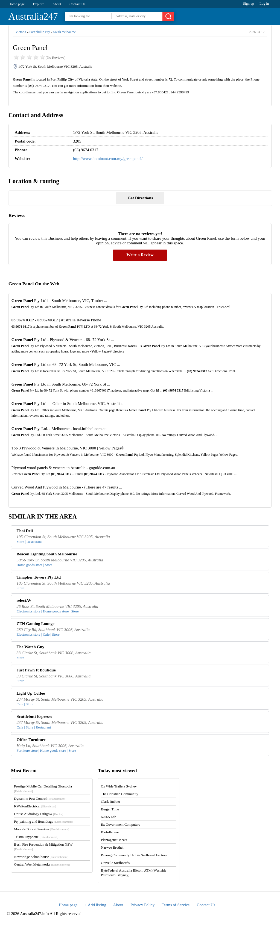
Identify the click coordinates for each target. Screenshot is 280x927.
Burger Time (110, 809)
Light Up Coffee (31, 693)
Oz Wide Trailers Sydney (119, 786)
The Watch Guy (30, 647)
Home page (16, 4)
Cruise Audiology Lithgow (38, 814)
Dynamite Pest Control (40, 798)
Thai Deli (25, 531)
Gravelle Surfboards (115, 863)
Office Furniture (31, 740)
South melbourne (64, 32)
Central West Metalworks (42, 864)
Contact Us (77, 4)
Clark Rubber (110, 801)
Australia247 (33, 16)
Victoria (21, 32)
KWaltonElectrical (35, 806)
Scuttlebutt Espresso (34, 716)
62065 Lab (108, 817)
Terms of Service (175, 905)
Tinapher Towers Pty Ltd (39, 577)
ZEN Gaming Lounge (35, 623)
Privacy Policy (142, 905)
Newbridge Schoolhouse (41, 857)
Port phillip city (39, 32)
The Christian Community (119, 794)
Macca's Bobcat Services (41, 829)
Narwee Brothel (112, 847)
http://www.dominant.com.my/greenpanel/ (107, 158)
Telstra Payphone (36, 837)
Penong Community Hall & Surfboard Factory (134, 855)
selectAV (24, 600)
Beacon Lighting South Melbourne (47, 554)
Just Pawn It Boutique (36, 670)
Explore (38, 4)
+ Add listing (95, 905)
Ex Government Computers (120, 824)
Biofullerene (110, 832)
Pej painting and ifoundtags (43, 821)
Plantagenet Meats (114, 840)
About (56, 4)
